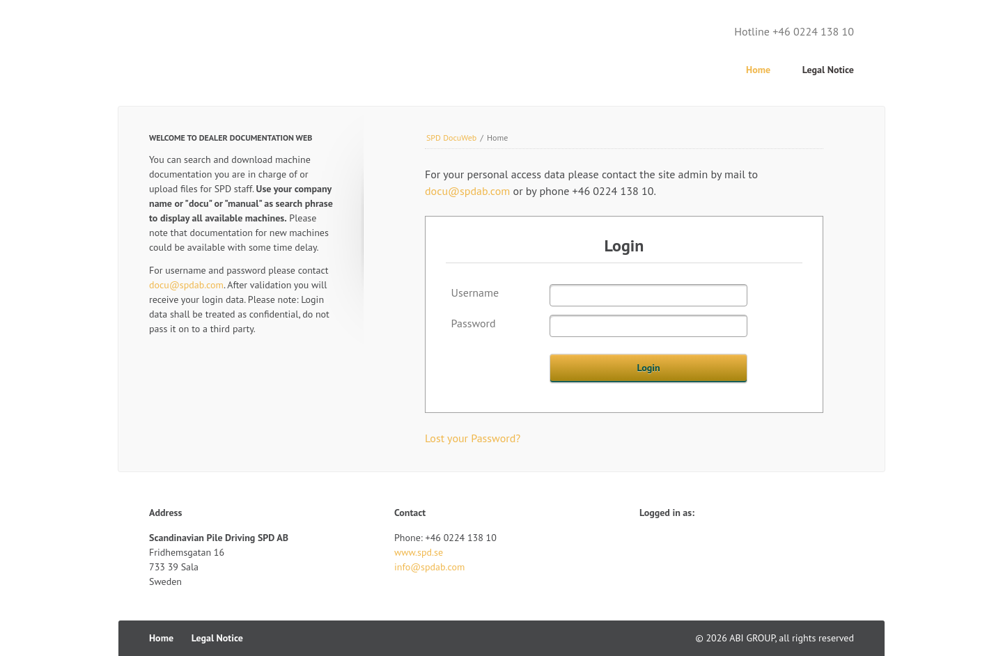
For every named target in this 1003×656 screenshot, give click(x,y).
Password (473, 323)
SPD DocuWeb (451, 137)
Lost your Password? (472, 438)
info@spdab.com (429, 567)
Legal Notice (828, 69)
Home (758, 69)
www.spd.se (418, 552)
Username (475, 292)
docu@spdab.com (467, 191)
